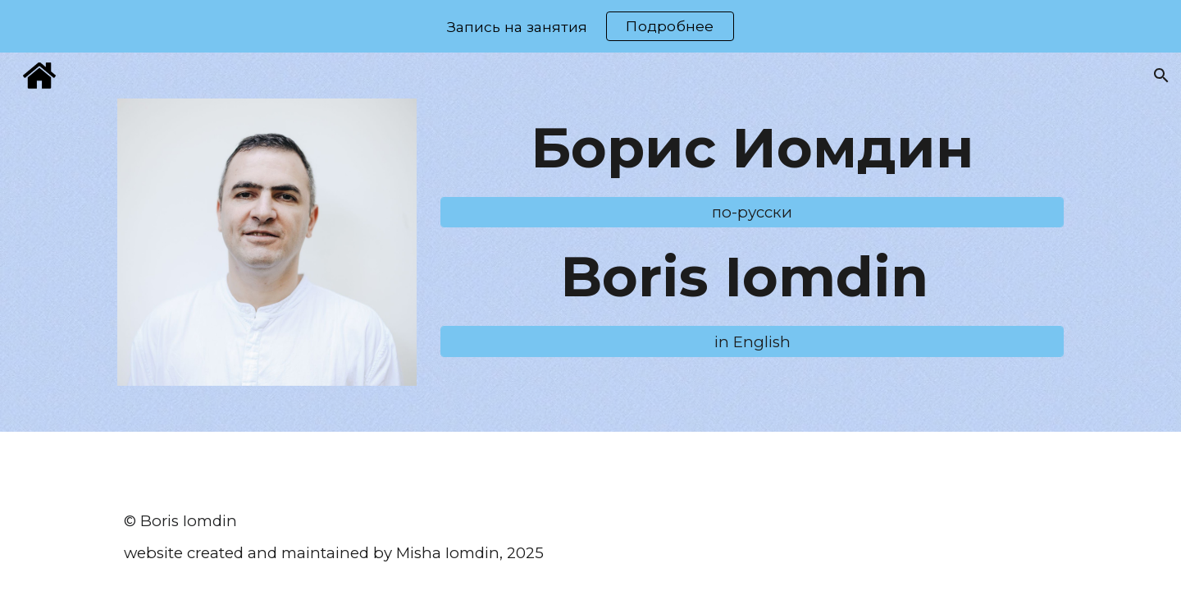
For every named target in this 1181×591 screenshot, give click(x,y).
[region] (590, 26)
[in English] (752, 341)
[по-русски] (752, 212)
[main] (752, 147)
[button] (1161, 75)
